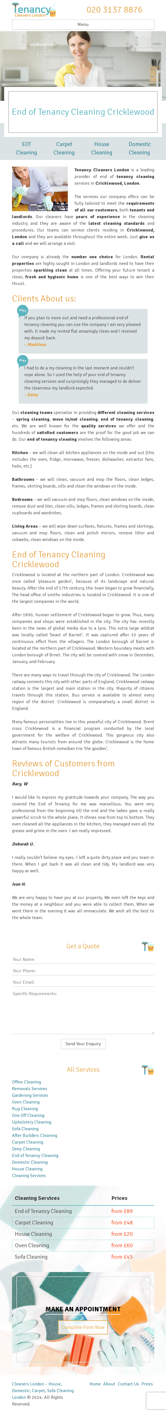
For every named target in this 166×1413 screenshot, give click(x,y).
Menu (83, 24)
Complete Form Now (83, 1327)
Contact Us (128, 1384)
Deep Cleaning (26, 1149)
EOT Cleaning (26, 148)
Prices (147, 1384)
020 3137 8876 (114, 9)
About (109, 1384)
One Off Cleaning (28, 1115)
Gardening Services (30, 1095)
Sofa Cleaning (25, 1129)
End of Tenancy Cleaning (35, 1155)
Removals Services (29, 1089)
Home (95, 1384)
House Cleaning (101, 148)
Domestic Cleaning (140, 148)
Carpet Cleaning (64, 148)
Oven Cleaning (26, 1102)
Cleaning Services (29, 1175)
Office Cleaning (26, 1082)
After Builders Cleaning (34, 1135)
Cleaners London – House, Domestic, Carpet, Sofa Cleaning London (43, 1390)
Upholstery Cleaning (31, 1122)
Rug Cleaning (25, 1109)
